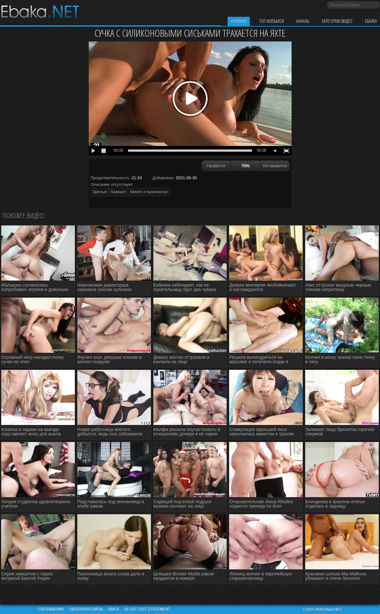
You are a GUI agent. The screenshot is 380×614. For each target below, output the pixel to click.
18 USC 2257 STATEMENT (147, 609)
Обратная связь (86, 609)
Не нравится (275, 165)
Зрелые (100, 191)
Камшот (118, 191)
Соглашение (51, 609)
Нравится (216, 165)
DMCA (113, 609)
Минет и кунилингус (149, 191)
